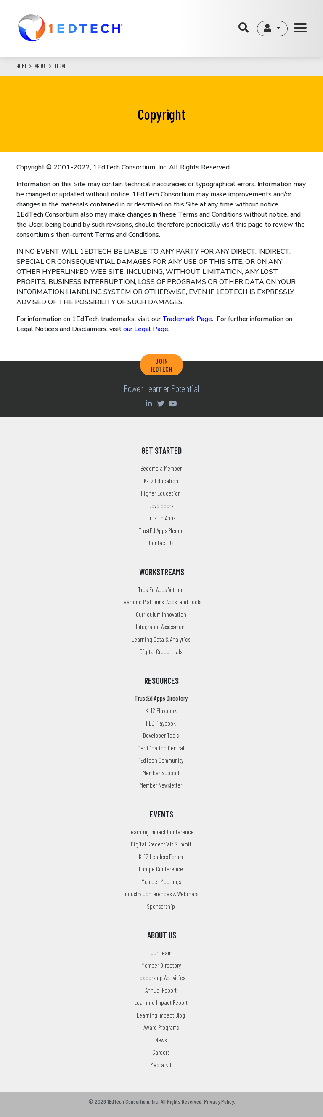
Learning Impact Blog (161, 1015)
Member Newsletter (161, 785)
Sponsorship (161, 906)
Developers (160, 505)
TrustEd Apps (161, 518)
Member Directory (161, 965)
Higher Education (161, 493)
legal (60, 66)
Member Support (161, 773)
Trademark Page (187, 319)
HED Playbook (161, 723)
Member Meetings (161, 881)
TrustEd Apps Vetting (161, 589)
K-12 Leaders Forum (161, 856)
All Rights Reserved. (182, 1101)
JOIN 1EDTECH (162, 365)
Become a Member (161, 468)
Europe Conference (161, 869)
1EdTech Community (161, 760)
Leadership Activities (161, 977)
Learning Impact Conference (161, 832)
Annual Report (161, 990)
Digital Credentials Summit (161, 844)
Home (21, 66)
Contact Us (161, 542)
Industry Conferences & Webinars (161, 893)
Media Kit (161, 1065)
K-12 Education (161, 481)
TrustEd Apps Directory (161, 698)
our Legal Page (145, 329)
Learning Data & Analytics (161, 639)
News (161, 1040)
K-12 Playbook (161, 710)
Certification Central (161, 748)
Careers (160, 1052)
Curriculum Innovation (161, 614)
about (41, 66)
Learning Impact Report (161, 1002)
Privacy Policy (219, 1101)
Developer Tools (161, 735)
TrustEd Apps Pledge (161, 530)
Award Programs (161, 1027)
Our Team (161, 952)
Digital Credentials (161, 651)
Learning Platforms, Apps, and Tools (161, 601)
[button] (272, 28)
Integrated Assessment (161, 626)
